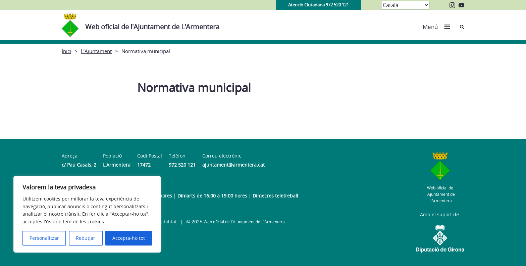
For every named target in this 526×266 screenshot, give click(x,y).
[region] (87, 214)
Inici (66, 51)
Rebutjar (85, 238)
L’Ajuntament (96, 51)
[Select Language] (405, 5)
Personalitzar (44, 238)
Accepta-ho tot (128, 238)
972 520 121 (182, 165)
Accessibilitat (162, 221)
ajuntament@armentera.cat (233, 165)
